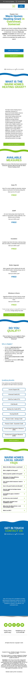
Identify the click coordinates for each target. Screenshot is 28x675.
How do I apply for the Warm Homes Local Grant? (12, 490)
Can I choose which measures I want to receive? (13, 482)
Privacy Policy (7, 630)
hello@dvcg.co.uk (20, 630)
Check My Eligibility (9, 1)
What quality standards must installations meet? (10, 502)
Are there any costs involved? (10, 498)
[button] (13, 6)
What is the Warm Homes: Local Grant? (13, 467)
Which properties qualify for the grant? (12, 473)
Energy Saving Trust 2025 (17, 310)
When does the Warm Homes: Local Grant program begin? (12, 506)
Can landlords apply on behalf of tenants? (11, 494)
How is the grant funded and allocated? (13, 486)
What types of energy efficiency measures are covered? (11, 478)
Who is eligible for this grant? (10, 470)
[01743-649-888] (16, 1)
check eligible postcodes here (12, 348)
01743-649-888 (21, 1)
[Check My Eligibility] (3, 1)
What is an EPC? (7, 510)
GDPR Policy (7, 632)
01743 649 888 (20, 632)
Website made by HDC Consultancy (14, 671)
